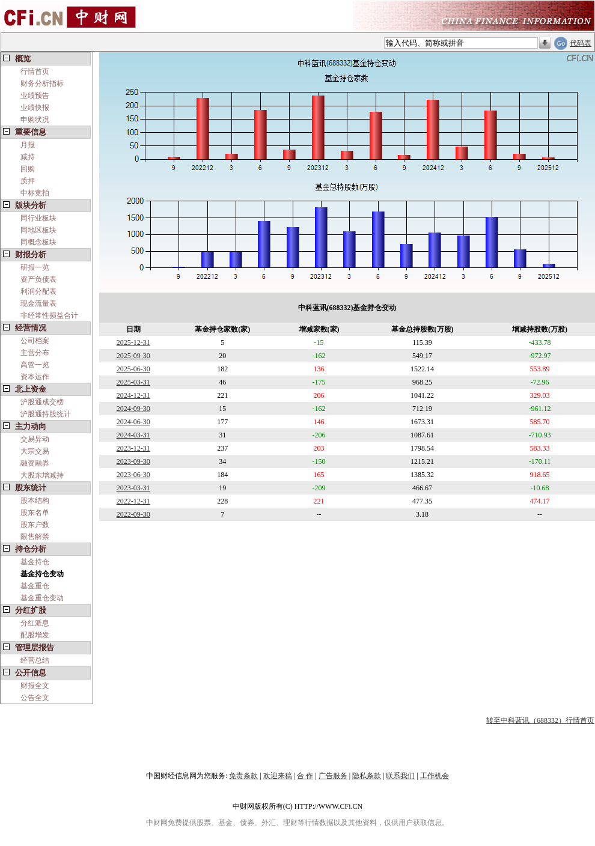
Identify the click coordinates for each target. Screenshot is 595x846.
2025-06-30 (133, 369)
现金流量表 (38, 303)
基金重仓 (34, 586)
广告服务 (333, 775)
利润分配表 (38, 291)
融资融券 (34, 463)
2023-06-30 (133, 474)
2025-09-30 (133, 355)
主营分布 (34, 352)
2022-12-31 (133, 501)
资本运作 (34, 377)
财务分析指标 (42, 83)
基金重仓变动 (42, 598)
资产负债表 (38, 279)
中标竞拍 (34, 193)
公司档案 (34, 340)
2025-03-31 (133, 382)
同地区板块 (38, 230)
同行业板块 (38, 218)
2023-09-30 (133, 461)
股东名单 (34, 512)
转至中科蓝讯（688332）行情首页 (540, 720)
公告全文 (34, 697)
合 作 (305, 775)
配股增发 (34, 635)
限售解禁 (34, 536)
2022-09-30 (133, 514)
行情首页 (34, 71)
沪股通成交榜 (42, 402)
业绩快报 (34, 107)
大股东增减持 (42, 475)
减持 (27, 157)
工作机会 (434, 775)
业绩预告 (34, 95)
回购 (27, 169)
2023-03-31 (133, 488)
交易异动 (34, 439)
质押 (27, 181)
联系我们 (400, 775)
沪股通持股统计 (45, 414)
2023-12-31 (133, 448)
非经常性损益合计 (49, 315)
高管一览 (34, 365)
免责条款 (243, 775)
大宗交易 (34, 451)
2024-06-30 (133, 422)
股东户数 (34, 524)
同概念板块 (38, 242)
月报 (27, 145)
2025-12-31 (133, 342)
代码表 (580, 43)
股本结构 (34, 500)
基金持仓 (34, 562)
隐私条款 (366, 775)
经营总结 (34, 660)
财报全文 (34, 685)
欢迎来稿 (277, 775)
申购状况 (34, 119)
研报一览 (34, 267)
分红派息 (34, 623)
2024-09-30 (133, 408)
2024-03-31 (133, 435)
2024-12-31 (133, 395)
